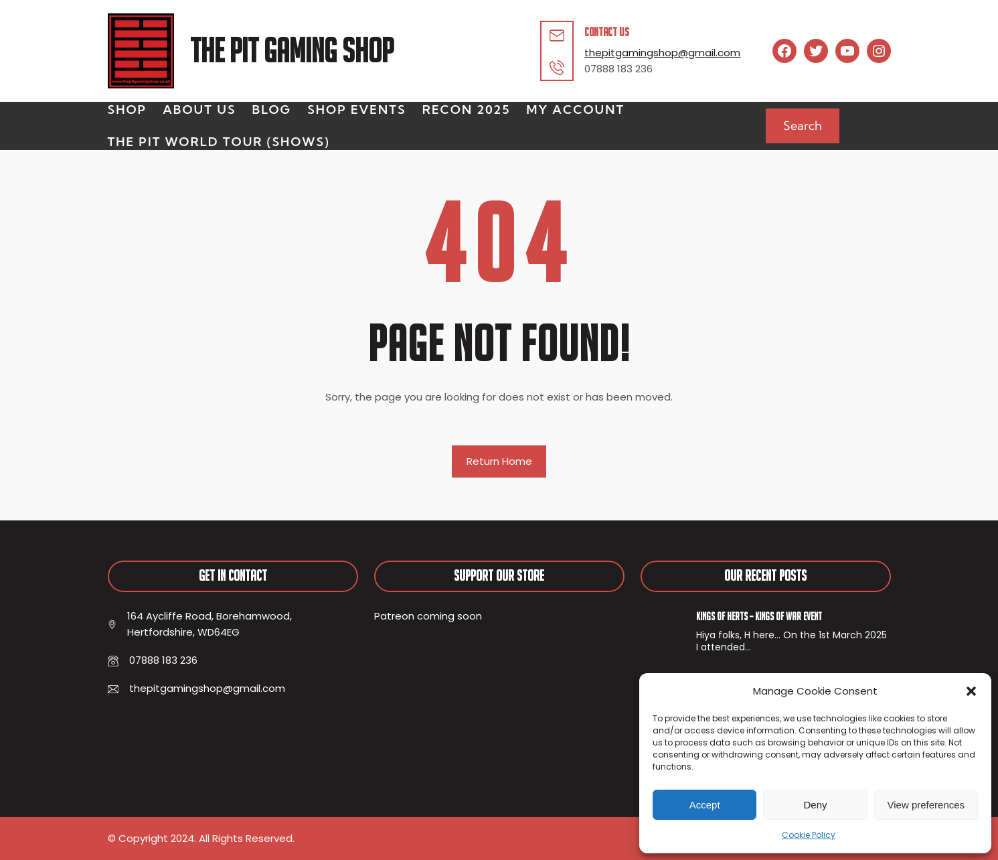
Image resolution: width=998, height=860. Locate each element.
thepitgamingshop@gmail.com (662, 53)
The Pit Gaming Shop (292, 50)
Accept (704, 804)
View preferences (926, 804)
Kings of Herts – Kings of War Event (759, 616)
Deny (815, 804)
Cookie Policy (808, 835)
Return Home (499, 461)
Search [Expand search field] (802, 125)
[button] (971, 691)
